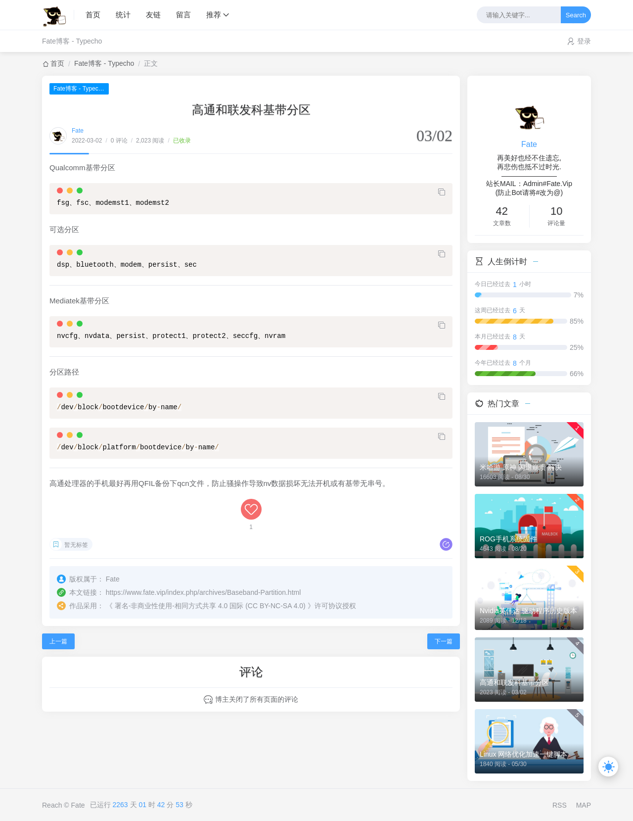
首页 (93, 14)
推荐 (213, 14)
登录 (584, 41)
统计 (123, 14)
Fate (78, 130)
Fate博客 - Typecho (72, 41)
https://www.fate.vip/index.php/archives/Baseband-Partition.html (203, 592)
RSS (559, 805)
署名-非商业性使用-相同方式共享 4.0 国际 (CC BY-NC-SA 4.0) (210, 606)
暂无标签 (76, 544)
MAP (583, 805)
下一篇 (443, 641)
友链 (153, 14)
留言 (183, 14)
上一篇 (58, 641)
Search (576, 15)
